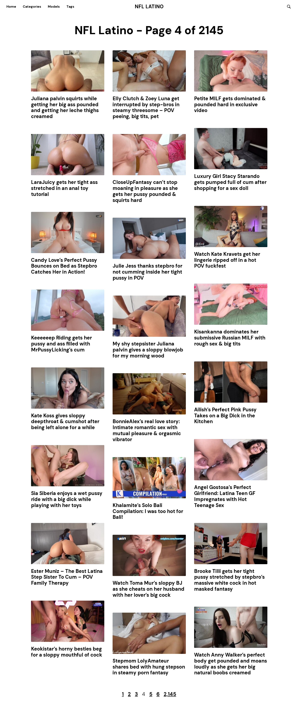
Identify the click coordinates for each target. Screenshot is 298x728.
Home (11, 7)
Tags (70, 7)
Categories (32, 7)
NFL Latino (149, 6)
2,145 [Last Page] (170, 695)
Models (54, 7)
